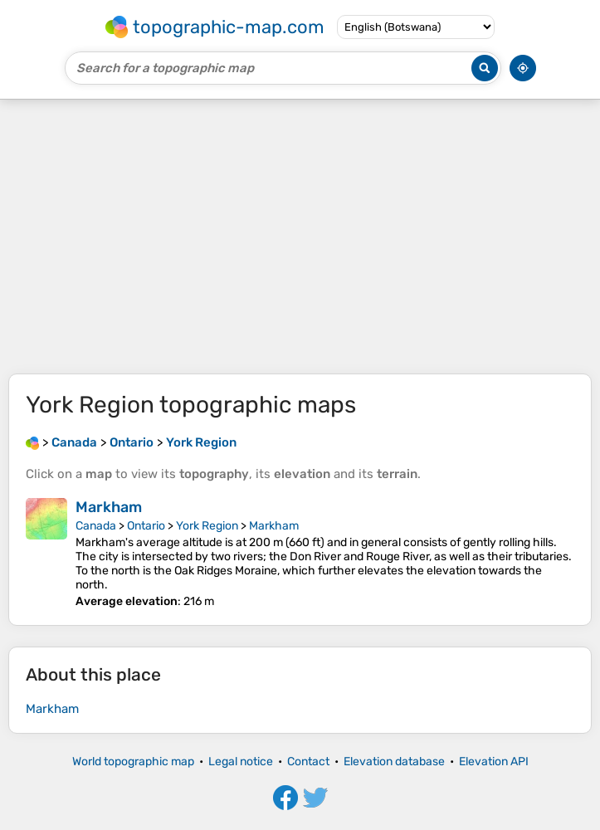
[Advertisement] (300, 236)
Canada (96, 526)
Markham (109, 507)
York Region (207, 526)
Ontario (146, 526)
